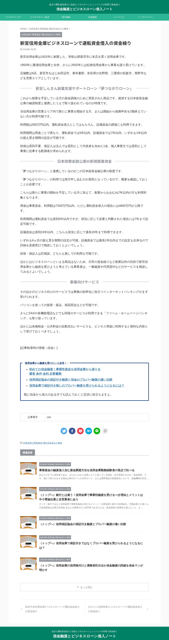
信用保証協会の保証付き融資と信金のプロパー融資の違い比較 (70, 379)
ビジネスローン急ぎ (39, 17)
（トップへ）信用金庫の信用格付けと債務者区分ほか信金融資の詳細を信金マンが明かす (92, 562)
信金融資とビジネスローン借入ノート (84, 9)
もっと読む (86, 580)
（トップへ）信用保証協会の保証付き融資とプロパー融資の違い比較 (80, 523)
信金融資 (92, 17)
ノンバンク (119, 17)
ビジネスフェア (13, 17)
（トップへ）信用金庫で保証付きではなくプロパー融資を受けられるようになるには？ (90, 542)
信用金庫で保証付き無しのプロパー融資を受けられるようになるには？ (76, 385)
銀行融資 (66, 17)
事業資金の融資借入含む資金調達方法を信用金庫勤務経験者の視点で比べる (84, 469)
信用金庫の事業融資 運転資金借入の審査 (42, 443)
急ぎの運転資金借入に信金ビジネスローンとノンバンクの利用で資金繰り (84, 625)
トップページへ (145, 17)
